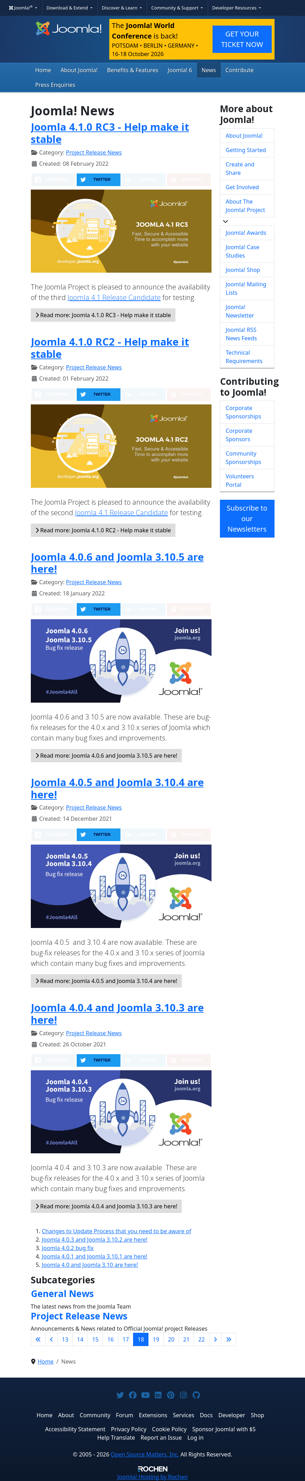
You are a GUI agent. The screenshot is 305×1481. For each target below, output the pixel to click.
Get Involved (242, 187)
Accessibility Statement (75, 1429)
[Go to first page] (38, 1339)
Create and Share (240, 169)
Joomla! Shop (243, 270)
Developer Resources (235, 8)
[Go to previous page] (51, 1339)
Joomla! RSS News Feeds (241, 334)
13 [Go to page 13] (65, 1339)
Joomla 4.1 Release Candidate (114, 297)
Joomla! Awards (246, 233)
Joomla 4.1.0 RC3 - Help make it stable (110, 133)
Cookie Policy (169, 1429)
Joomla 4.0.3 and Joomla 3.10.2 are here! (94, 1239)
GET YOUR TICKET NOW (242, 39)
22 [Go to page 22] (201, 1339)
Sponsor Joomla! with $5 (224, 1429)
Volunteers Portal (240, 480)
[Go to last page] (228, 1339)
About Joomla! (79, 70)
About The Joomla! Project (245, 206)
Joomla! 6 (180, 70)
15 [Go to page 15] (95, 1339)
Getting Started (246, 150)
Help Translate (116, 1437)
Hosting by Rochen (152, 1477)
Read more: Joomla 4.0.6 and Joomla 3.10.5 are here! (106, 755)
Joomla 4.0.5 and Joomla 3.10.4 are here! (117, 788)
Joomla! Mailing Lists (246, 288)
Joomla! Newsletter (240, 311)
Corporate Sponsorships (243, 412)
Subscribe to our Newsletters (247, 518)
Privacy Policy (128, 1429)
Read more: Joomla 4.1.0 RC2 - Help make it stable (103, 530)
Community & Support (175, 8)
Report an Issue (161, 1437)
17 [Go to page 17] (126, 1339)
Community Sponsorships (243, 458)
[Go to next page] (215, 1339)
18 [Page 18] (141, 1339)
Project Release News (94, 152)
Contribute (240, 70)
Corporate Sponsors (239, 435)
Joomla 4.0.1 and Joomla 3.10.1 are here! (94, 1256)
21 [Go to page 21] (186, 1339)
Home (43, 70)
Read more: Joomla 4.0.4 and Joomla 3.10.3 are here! (106, 1206)
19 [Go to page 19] (156, 1339)
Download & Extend (68, 8)
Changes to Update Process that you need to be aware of (117, 1231)
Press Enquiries (55, 85)
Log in (195, 1437)
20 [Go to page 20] (171, 1339)
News (209, 70)
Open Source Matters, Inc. (145, 1454)
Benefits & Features (132, 70)
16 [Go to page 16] (110, 1339)
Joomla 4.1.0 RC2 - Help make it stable (110, 348)
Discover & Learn (120, 8)
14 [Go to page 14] (80, 1339)
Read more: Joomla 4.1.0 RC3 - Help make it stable (103, 315)
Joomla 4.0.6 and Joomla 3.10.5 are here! (117, 563)
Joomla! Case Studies (242, 251)
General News (62, 1293)
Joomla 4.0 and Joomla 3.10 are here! (90, 1265)
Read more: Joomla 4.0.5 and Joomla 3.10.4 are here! (106, 981)
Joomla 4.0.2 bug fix (68, 1248)
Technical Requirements (244, 357)
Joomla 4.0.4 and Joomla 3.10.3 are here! (117, 1014)
